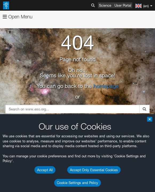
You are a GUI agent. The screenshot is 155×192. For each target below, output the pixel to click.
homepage (106, 86)
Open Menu (18, 16)
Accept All (45, 170)
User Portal (122, 5)
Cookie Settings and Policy (77, 183)
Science (105, 5)
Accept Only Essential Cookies (94, 170)
